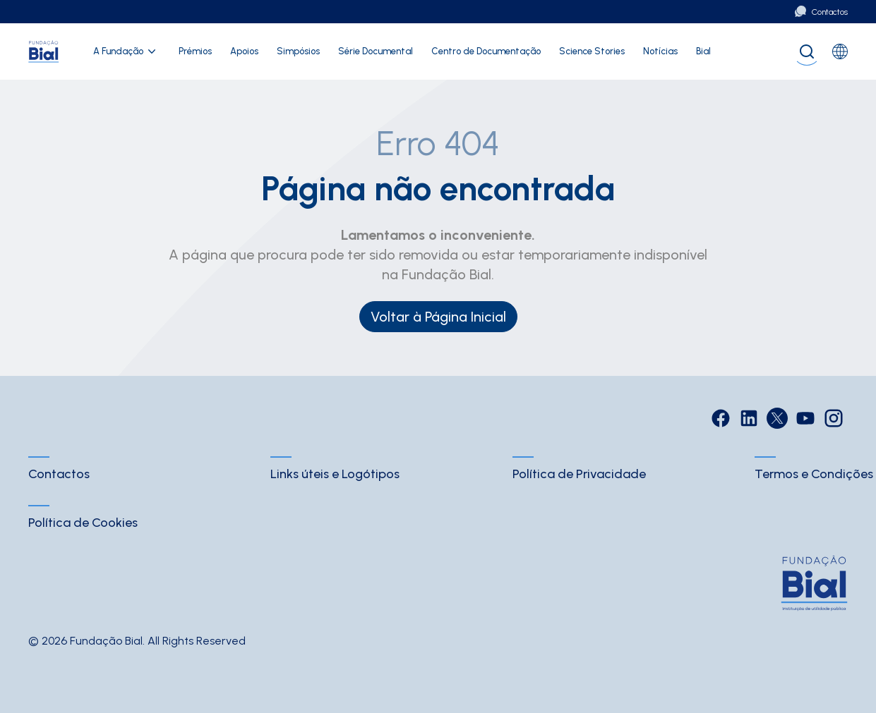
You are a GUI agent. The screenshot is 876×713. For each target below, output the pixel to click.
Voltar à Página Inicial (438, 316)
